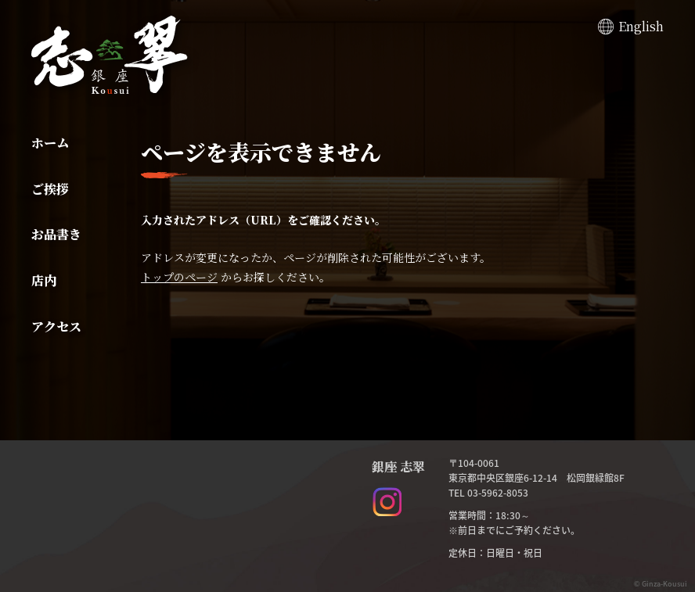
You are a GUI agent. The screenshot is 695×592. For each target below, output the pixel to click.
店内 (43, 280)
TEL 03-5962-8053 (488, 493)
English (641, 26)
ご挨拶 (50, 189)
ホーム (50, 143)
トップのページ (179, 277)
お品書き (56, 234)
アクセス (56, 326)
